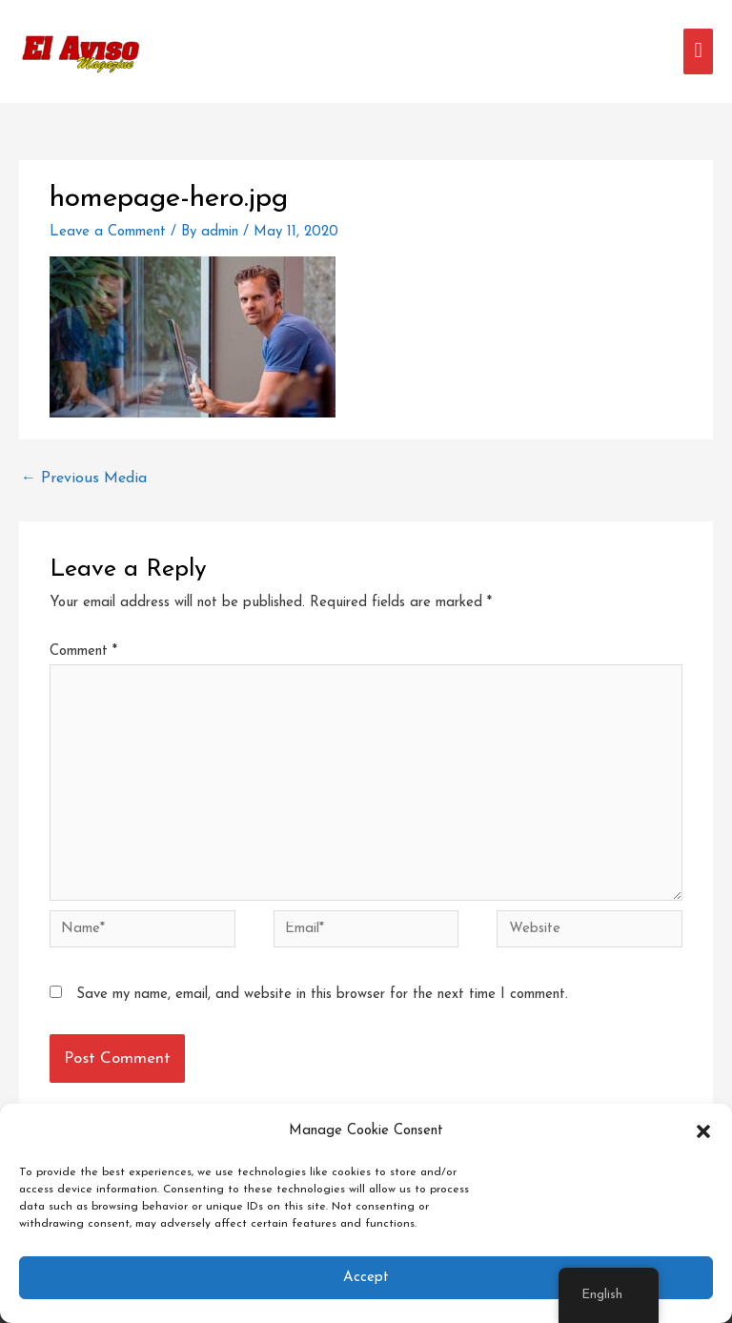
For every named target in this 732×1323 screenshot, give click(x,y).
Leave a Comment (108, 232)
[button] (703, 1131)
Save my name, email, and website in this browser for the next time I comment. (322, 994)
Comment (83, 651)
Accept (366, 1278)
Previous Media (84, 478)
